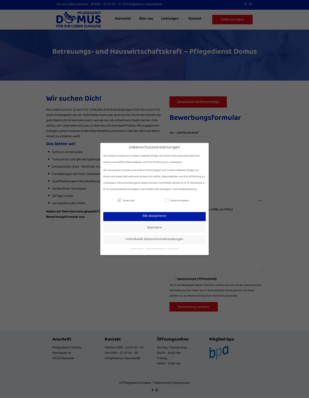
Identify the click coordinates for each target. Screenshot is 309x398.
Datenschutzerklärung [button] (156, 249)
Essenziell (125, 201)
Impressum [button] (173, 249)
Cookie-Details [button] (137, 249)
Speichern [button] (154, 228)
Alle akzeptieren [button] (154, 217)
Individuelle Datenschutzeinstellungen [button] (154, 240)
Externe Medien (177, 201)
